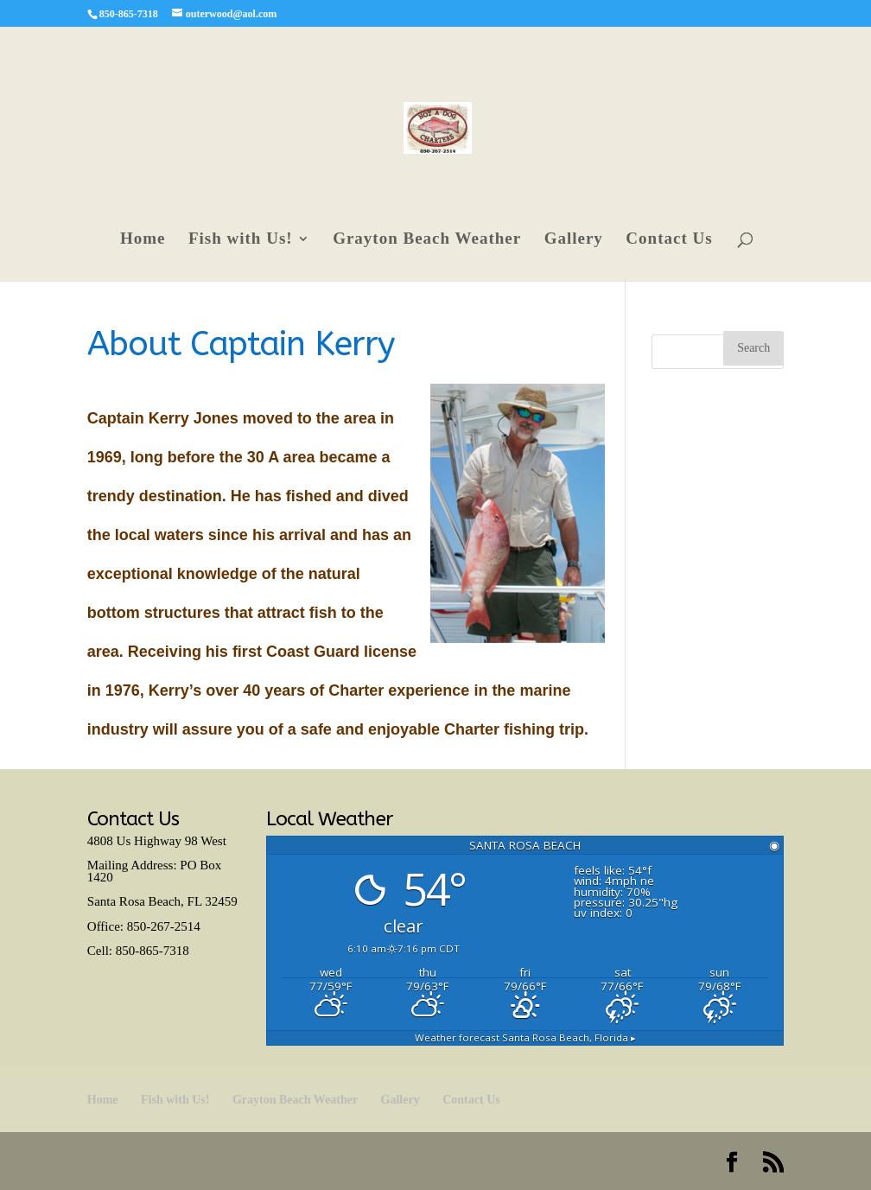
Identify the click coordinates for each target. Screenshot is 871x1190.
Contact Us (669, 239)
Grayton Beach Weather (427, 239)
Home (143, 239)
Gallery (573, 239)
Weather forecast (525, 1037)
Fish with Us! (240, 239)
